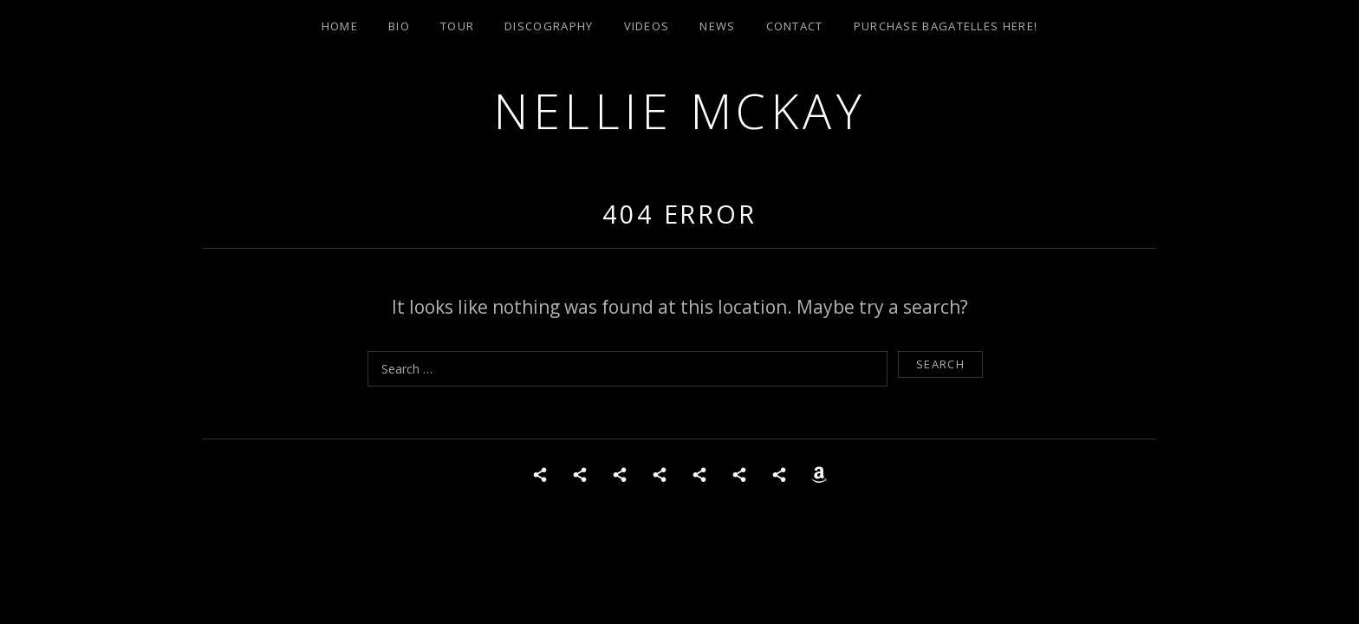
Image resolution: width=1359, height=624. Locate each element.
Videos (647, 26)
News (717, 26)
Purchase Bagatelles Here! (946, 26)
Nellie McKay (679, 110)
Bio (399, 26)
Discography (548, 26)
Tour (457, 26)
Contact (794, 26)
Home (340, 26)
